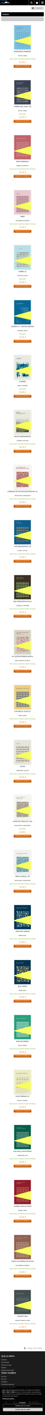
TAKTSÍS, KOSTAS (22, 275)
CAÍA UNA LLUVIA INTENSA (22, 1151)
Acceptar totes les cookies (22, 1409)
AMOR (22, 216)
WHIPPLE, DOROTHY (22, 165)
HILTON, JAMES (22, 55)
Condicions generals (7, 1384)
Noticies (3, 1367)
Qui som (3, 1376)
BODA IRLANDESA (22, 1041)
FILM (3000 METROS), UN (22, 546)
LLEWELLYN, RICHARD (22, 605)
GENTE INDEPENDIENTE (22, 436)
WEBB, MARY (22, 935)
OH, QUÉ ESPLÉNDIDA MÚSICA (22, 656)
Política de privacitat (7, 1370)
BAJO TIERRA (22, 986)
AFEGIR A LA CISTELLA (22, 66)
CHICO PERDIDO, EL (22, 1096)
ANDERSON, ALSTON (22, 770)
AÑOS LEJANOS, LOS (22, 876)
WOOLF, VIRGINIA (22, 385)
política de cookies (8, 1398)
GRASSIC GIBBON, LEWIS (22, 1320)
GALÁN (22, 766)
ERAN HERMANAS (22, 161)
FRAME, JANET (22, 1210)
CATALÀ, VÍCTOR (22, 550)
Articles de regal (6, 1365)
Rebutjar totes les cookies (22, 1405)
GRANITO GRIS (22, 1316)
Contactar (4, 1382)
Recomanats (5, 1362)
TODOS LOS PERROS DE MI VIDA (22, 1261)
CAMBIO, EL (22, 271)
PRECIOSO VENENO (22, 931)
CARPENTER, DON (22, 1155)
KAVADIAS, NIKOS (22, 330)
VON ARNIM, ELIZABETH (22, 220)
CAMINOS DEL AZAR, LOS (22, 106)
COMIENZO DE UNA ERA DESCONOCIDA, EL (22, 491)
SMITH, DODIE (22, 715)
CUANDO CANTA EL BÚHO (22, 1206)
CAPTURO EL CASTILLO (22, 711)
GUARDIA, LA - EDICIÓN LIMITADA (22, 326)
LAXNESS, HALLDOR (23, 440)
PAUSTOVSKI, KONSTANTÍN (22, 495)
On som (3, 1379)
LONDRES (22, 381)
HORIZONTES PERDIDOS (22, 51)
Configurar (22, 1402)
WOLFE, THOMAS (22, 1100)
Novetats (4, 1360)
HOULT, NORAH (22, 1045)
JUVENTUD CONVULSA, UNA (22, 821)
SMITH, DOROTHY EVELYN (22, 660)
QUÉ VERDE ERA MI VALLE (22, 601)
